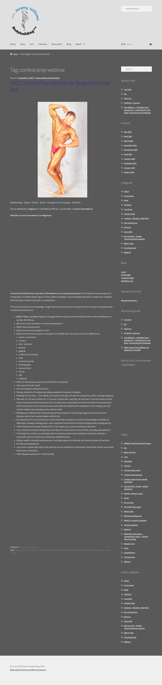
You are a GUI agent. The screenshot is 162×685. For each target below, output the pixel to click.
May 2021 (127, 132)
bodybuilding (25, 550)
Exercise (127, 227)
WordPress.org (127, 281)
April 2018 (128, 154)
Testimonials (129, 557)
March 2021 (128, 141)
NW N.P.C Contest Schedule (135, 520)
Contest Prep (25, 547)
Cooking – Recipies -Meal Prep (136, 218)
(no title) (127, 89)
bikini (17, 550)
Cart (32, 44)
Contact (127, 466)
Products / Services (132, 103)
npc (98, 550)
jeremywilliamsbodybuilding (48, 78)
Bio (125, 94)
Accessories (129, 196)
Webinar (35, 547)
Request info (129, 544)
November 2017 (130, 163)
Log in (123, 272)
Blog (69, 44)
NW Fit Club (128, 243)
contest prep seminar (56, 550)
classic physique (39, 550)
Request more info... (129, 300)
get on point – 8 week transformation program (134, 237)
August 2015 (129, 172)
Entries (126, 275)
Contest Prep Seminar (133, 475)
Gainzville (128, 232)
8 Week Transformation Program (137, 443)
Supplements (129, 552)
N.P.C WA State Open (132, 507)
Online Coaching (131, 525)
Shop (22, 44)
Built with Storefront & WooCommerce (28, 669)
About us (127, 98)
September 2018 (130, 150)
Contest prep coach (132, 470)
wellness (13, 553)
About (78, 44)
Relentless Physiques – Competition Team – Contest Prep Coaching (136, 536)
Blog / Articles (130, 452)
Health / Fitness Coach (133, 493)
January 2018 (129, 159)
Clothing (127, 205)
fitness (93, 550)
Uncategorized (130, 248)
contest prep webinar (75, 550)
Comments (127, 278)
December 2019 (130, 145)
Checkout (42, 44)
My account (57, 44)
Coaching (128, 209)
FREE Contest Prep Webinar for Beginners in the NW (60, 86)
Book (126, 200)
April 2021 (128, 136)
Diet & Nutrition (130, 223)
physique (105, 550)
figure (87, 550)
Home (13, 44)
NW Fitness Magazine (133, 516)
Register (127, 529)
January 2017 (129, 168)
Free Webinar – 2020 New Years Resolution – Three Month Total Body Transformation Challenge (137, 110)
